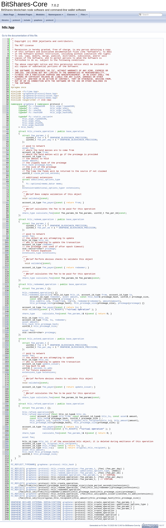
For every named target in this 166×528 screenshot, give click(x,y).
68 (5, 179)
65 (5, 173)
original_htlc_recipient (85, 420)
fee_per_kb (43, 227)
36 (5, 112)
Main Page (9, 14)
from (44, 152)
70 (5, 183)
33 (5, 106)
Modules (40, 14)
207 (5, 443)
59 (5, 160)
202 (5, 433)
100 (5, 240)
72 (5, 187)
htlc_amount (121, 420)
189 (5, 407)
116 (5, 267)
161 (5, 355)
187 (5, 403)
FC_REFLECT (17, 468)
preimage (50, 248)
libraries (5, 20)
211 (5, 451)
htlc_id (43, 240)
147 (5, 326)
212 (5, 454)
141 (5, 313)
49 (5, 139)
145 (5, 322)
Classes (72, 14)
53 (5, 148)
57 (5, 156)
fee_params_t (38, 135)
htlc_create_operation (40, 131)
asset (25, 148)
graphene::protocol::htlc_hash (55, 464)
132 (5, 294)
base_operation (75, 131)
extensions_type (31, 252)
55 (5, 152)
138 (5, 307)
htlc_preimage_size (85, 303)
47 (5, 135)
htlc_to (106, 416)
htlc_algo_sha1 (59, 108)
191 (5, 412)
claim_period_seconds (46, 173)
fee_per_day (44, 139)
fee (39, 137)
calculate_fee (44, 213)
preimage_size (42, 169)
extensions (72, 187)
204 (5, 437)
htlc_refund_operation (40, 403)
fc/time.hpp (30, 91)
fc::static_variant (40, 116)
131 (5, 292)
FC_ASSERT (56, 309)
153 (5, 338)
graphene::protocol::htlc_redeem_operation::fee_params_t (60, 472)
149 (5, 330)
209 (5, 447)
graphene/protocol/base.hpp (40, 93)
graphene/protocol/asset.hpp (41, 95)
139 (5, 309)
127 (5, 284)
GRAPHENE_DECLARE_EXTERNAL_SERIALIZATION (35, 502)
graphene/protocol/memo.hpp (40, 97)
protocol (16, 20)
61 (5, 164)
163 (5, 359)
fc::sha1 (34, 108)
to (43, 156)
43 (5, 127)
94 (5, 227)
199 (5, 428)
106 (5, 252)
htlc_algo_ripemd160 (62, 106)
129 (5, 288)
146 (5, 324)
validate (34, 198)
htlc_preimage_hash (41, 303)
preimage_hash (43, 164)
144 (5, 319)
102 (5, 244)
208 (5, 445)
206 (5, 441)
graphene (38, 20)
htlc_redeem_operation (40, 219)
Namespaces (55, 14)
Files (84, 14)
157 (5, 347)
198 (5, 426)
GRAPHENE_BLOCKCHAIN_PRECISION (68, 137)
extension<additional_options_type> (43, 187)
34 (5, 108)
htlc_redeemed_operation (41, 284)
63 (5, 169)
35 (5, 110)
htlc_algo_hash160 (61, 112)
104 (5, 248)
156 (5, 345)
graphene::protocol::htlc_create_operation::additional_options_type (67, 470)
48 (5, 137)
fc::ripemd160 (37, 106)
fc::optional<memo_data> (40, 183)
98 (5, 236)
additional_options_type (45, 179)
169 (5, 372)
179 (5, 387)
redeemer (47, 244)
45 (5, 131)
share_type (28, 213)
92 (5, 223)
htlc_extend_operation (40, 338)
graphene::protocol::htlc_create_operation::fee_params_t (60, 468)
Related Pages (25, 14)
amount (33, 160)
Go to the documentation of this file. (20, 35)
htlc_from (64, 416)
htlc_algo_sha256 (60, 110)
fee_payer (48, 202)
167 (5, 368)
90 (5, 219)
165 (5, 363)
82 (5, 202)
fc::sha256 (35, 110)
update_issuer (50, 363)
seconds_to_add (42, 368)
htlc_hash (26, 127)
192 (5, 414)
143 (5, 317)
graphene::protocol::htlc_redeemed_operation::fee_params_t (62, 475)
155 (5, 343)
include (27, 20)
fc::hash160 (35, 112)
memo (58, 183)
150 (5, 332)
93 (5, 225)
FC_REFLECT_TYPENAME (23, 464)
